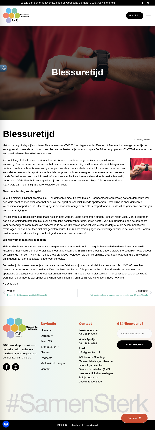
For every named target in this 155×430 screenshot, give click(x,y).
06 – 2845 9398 (88, 334)
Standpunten (50, 346)
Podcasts (46, 357)
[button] (148, 15)
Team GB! (46, 341)
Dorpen (47, 335)
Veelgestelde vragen (53, 363)
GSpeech (146, 139)
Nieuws (45, 352)
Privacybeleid (90, 425)
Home (46, 330)
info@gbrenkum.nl (89, 352)
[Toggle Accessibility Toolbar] (6, 424)
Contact (45, 368)
